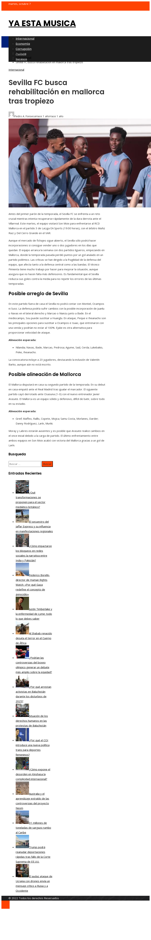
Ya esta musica (42, 23)
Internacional (16, 69)
